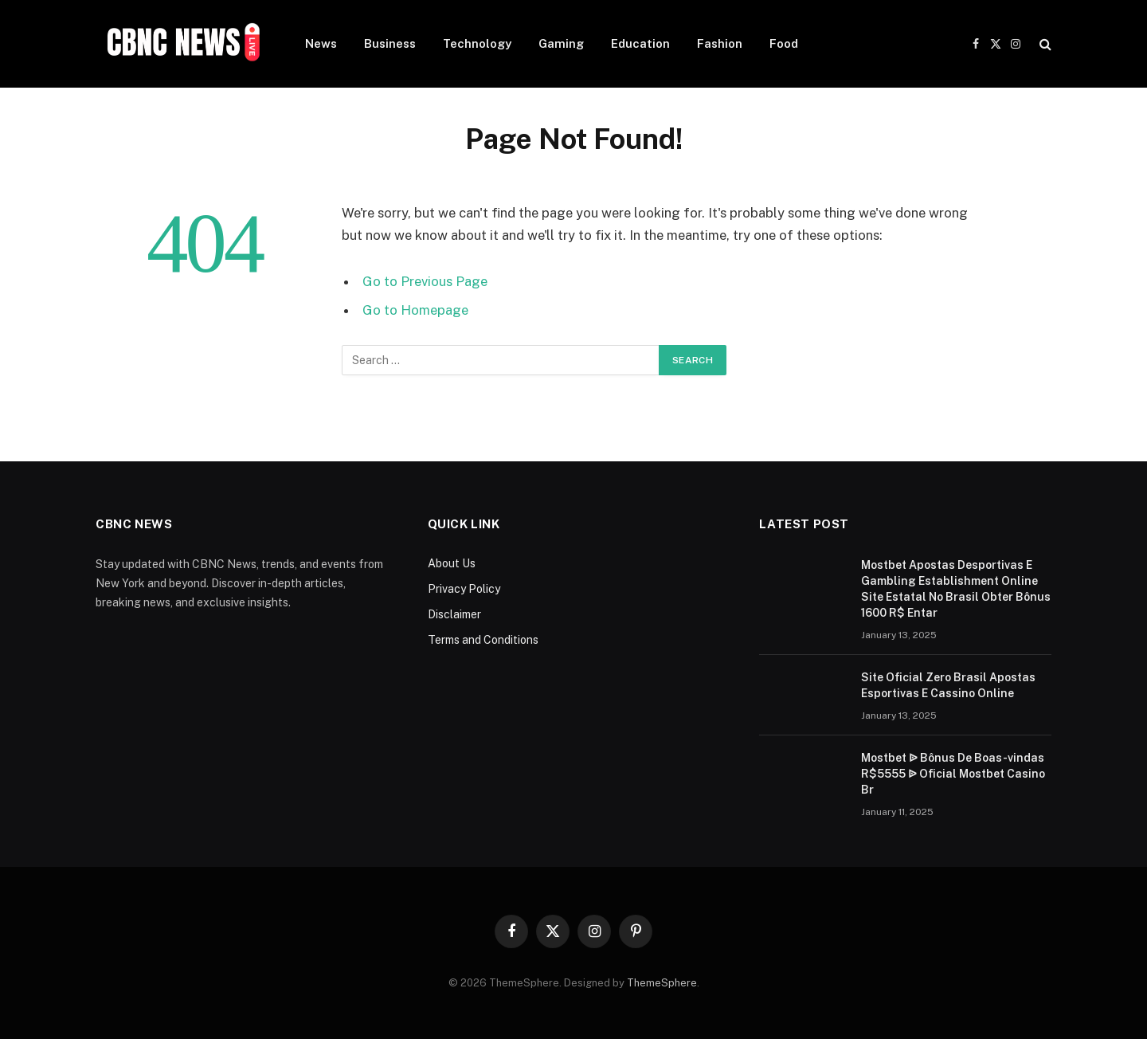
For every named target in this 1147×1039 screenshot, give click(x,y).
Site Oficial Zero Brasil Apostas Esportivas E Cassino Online (948, 685)
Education (640, 43)
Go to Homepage (415, 310)
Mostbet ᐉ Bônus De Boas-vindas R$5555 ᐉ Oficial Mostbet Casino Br (953, 773)
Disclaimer (454, 614)
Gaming (561, 43)
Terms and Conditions (483, 639)
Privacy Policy (464, 588)
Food (783, 43)
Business (390, 43)
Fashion (719, 43)
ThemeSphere (662, 983)
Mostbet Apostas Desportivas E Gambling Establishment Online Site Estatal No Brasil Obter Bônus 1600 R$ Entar (956, 589)
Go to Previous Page (424, 281)
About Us (452, 563)
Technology (477, 43)
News (321, 43)
